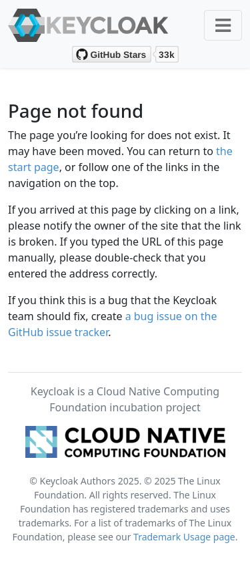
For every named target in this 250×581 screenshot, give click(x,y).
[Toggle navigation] (223, 25)
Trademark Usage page (184, 536)
